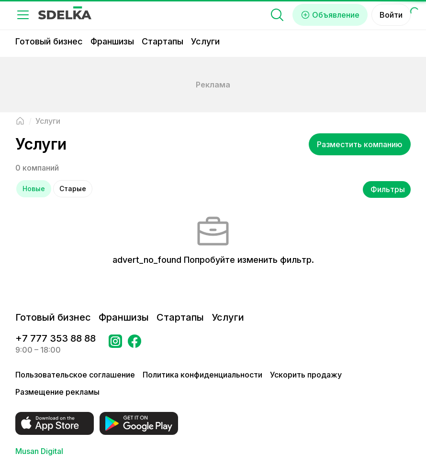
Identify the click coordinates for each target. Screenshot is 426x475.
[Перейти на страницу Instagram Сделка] (115, 344)
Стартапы (162, 41)
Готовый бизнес (49, 41)
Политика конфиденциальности (202, 374)
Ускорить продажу (306, 374)
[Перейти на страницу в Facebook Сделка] (134, 344)
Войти (391, 15)
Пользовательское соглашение (75, 374)
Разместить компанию (360, 144)
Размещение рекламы (57, 392)
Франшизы (112, 41)
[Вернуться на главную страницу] (20, 121)
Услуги (205, 41)
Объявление (330, 15)
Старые (72, 188)
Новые (33, 188)
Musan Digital (39, 451)
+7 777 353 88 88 (55, 338)
